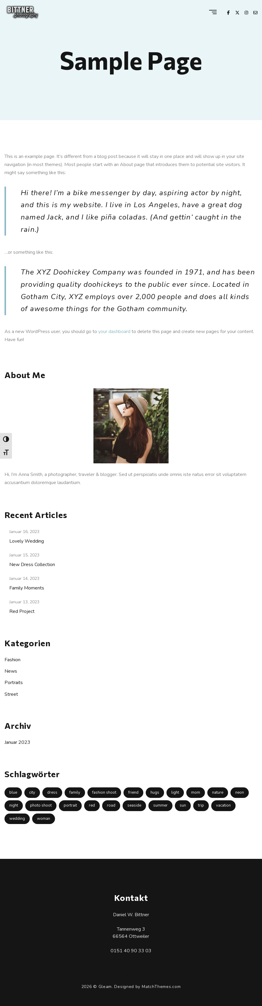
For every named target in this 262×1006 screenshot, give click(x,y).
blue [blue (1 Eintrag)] (13, 792)
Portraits (14, 682)
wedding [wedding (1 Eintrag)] (17, 818)
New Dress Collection (32, 564)
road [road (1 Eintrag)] (111, 805)
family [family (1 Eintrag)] (74, 792)
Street (11, 694)
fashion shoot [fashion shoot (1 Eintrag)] (104, 792)
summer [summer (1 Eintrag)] (160, 805)
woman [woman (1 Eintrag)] (43, 818)
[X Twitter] (237, 12)
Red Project (22, 611)
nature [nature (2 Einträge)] (217, 792)
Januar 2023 (17, 742)
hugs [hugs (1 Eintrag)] (155, 792)
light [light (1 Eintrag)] (175, 792)
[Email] (255, 12)
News (11, 671)
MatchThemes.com (161, 986)
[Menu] (213, 12)
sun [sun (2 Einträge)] (183, 805)
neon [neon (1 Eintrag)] (239, 792)
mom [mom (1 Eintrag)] (195, 792)
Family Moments (26, 588)
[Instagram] (246, 12)
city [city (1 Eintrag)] (32, 792)
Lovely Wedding (26, 541)
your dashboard (114, 331)
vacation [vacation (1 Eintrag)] (223, 805)
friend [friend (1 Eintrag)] (133, 792)
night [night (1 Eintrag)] (13, 805)
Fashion (12, 659)
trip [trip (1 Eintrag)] (201, 805)
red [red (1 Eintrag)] (92, 805)
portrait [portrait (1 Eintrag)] (70, 805)
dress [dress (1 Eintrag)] (52, 792)
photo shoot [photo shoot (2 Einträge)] (41, 805)
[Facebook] (228, 12)
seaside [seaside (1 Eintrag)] (134, 805)
